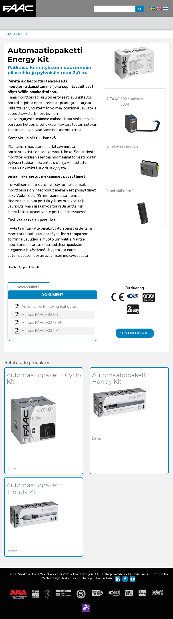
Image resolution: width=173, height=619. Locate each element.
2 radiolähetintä (120, 190)
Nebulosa (69, 578)
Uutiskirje (86, 578)
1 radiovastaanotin (122, 146)
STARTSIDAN (15, 34)
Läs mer (11, 469)
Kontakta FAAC (135, 333)
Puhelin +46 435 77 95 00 (147, 574)
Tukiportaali (103, 578)
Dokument (28, 286)
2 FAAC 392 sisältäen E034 (125, 102)
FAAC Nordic (18, 8)
